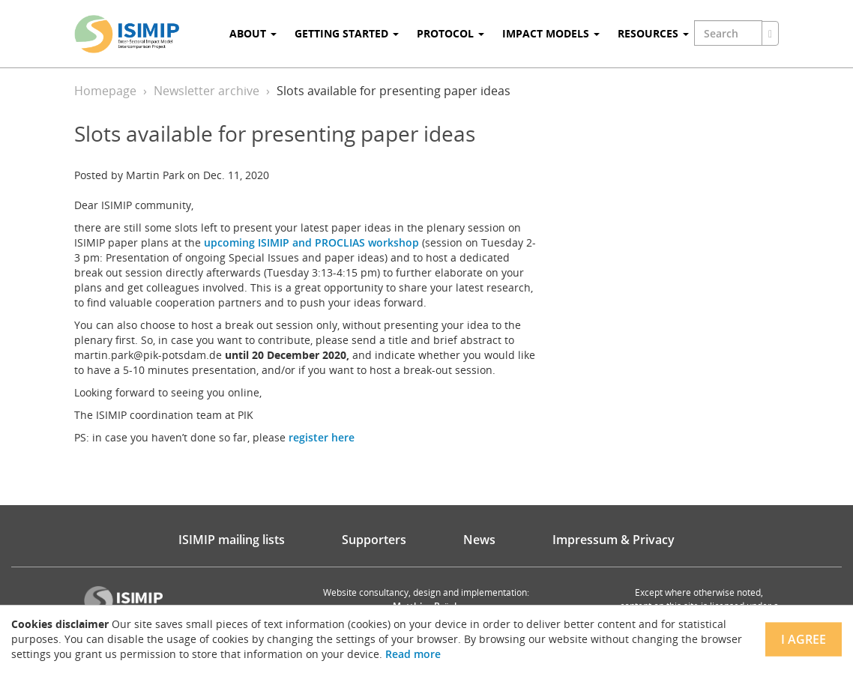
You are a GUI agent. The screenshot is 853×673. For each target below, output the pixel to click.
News (479, 539)
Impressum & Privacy (613, 539)
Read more (413, 654)
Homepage (105, 90)
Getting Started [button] (347, 33)
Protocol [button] (450, 33)
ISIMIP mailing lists (231, 539)
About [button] (253, 33)
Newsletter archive (206, 90)
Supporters (374, 539)
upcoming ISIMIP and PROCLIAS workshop (311, 242)
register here (322, 437)
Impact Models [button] (551, 33)
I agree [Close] (803, 639)
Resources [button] (653, 33)
